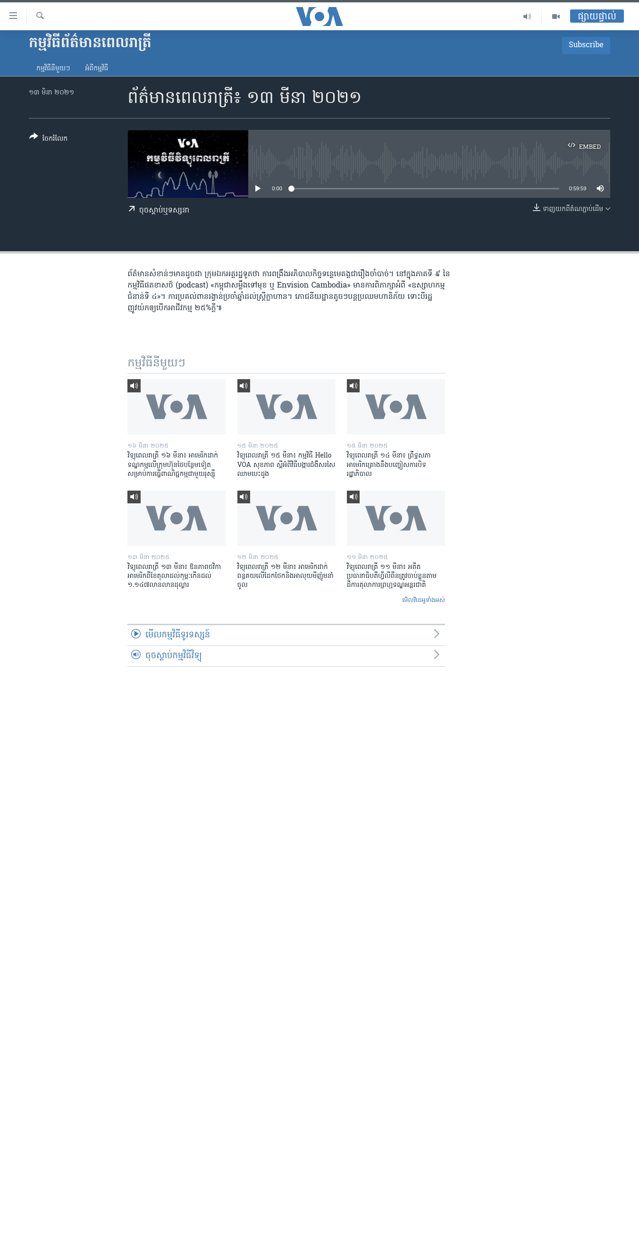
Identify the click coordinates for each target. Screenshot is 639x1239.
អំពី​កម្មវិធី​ (96, 69)
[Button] (48, 139)
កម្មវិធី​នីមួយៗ (53, 69)
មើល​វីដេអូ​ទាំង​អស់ (423, 600)
